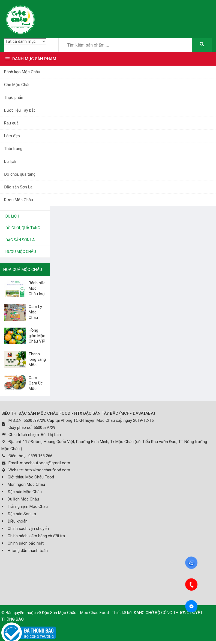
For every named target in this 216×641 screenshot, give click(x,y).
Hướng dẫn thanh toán (28, 550)
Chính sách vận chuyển (28, 528)
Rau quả (11, 123)
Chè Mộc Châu (17, 84)
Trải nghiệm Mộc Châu (28, 506)
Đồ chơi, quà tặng (19, 174)
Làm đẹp (12, 135)
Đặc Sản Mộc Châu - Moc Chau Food (75, 612)
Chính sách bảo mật (26, 543)
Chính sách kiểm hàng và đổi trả (36, 535)
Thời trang (13, 148)
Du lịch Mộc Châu (23, 499)
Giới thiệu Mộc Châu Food (31, 477)
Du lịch (10, 161)
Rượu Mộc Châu (18, 199)
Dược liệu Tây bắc (20, 110)
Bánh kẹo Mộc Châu (22, 71)
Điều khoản (18, 521)
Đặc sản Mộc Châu (25, 491)
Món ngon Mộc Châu (26, 484)
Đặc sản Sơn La (18, 187)
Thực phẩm (14, 97)
